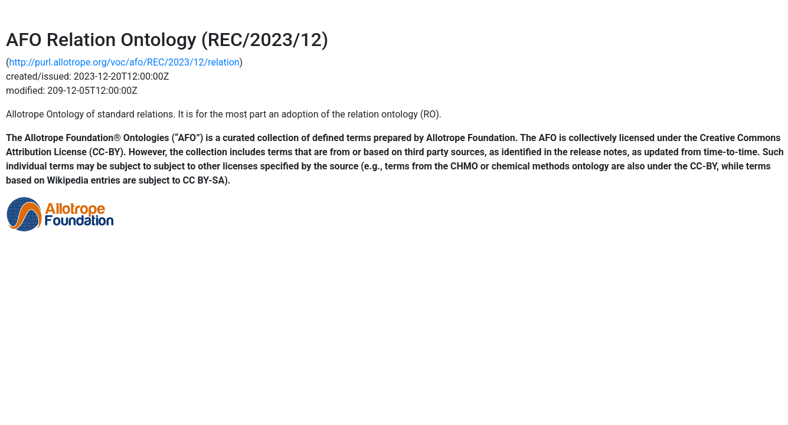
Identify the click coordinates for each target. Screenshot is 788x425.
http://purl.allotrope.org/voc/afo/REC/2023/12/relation (124, 62)
